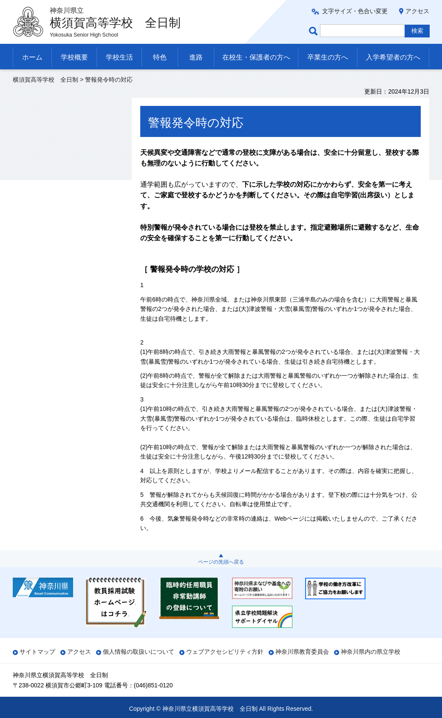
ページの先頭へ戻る (221, 562)
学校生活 (119, 57)
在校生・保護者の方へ (256, 57)
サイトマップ (37, 651)
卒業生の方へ (327, 57)
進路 (196, 57)
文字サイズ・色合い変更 (355, 11)
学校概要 (74, 57)
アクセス (417, 11)
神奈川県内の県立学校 (370, 651)
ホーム (32, 57)
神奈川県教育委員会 (302, 651)
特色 (160, 57)
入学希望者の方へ (393, 57)
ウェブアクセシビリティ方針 (225, 651)
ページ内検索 (314, 30)
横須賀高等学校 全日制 (45, 79)
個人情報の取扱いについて (138, 651)
